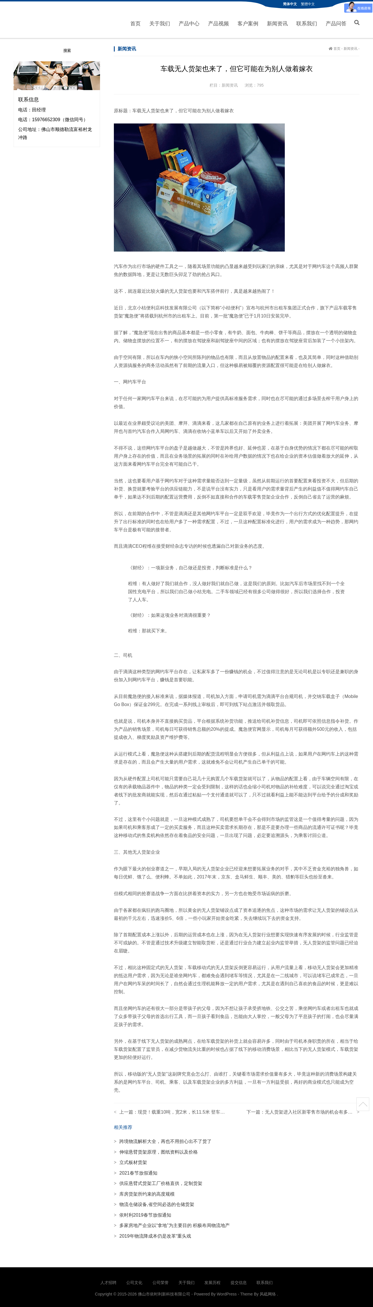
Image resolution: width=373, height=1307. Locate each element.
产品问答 (336, 23)
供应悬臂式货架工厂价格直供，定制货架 (158, 1181)
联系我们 (306, 23)
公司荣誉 (160, 1280)
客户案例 (248, 23)
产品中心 (189, 23)
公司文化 (134, 1280)
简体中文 (290, 4)
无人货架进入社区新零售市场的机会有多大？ (311, 1110)
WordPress (227, 1292)
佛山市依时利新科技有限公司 (38, 19)
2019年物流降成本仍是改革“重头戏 (152, 1234)
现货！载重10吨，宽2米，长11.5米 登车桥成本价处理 (193, 1110)
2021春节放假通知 (135, 1171)
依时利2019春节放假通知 (142, 1213)
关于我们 (159, 23)
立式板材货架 (130, 1160)
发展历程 (212, 1280)
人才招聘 (108, 1280)
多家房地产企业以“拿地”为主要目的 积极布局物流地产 (172, 1223)
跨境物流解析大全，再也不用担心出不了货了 (163, 1139)
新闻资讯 (277, 23)
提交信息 (239, 1280)
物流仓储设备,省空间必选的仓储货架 (154, 1202)
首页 (135, 23)
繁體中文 (308, 4)
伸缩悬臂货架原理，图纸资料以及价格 (156, 1150)
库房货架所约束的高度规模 (144, 1192)
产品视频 (218, 23)
